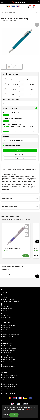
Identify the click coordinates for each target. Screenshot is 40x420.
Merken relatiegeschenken (8, 386)
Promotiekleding (6, 352)
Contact (4, 292)
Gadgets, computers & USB (8, 348)
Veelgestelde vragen (7, 317)
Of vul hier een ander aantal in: (11, 104)
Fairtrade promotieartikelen (8, 393)
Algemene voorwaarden (7, 308)
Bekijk (25, 255)
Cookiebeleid (5, 310)
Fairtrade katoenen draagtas (8, 329)
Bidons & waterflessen (7, 346)
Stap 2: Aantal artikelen (11, 99)
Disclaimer (4, 315)
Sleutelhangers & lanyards (8, 361)
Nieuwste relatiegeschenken (8, 382)
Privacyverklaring (6, 313)
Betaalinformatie (6, 304)
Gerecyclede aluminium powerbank (10, 332)
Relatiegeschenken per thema (9, 384)
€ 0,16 (36, 256)
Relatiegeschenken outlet (8, 377)
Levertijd (4, 297)
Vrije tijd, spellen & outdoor (8, 366)
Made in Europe (6, 388)
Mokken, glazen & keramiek (8, 355)
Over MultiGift (5, 295)
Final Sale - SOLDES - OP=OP (9, 375)
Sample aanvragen (20, 158)
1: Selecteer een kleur (10, 74)
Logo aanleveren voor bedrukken (10, 301)
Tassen (3, 364)
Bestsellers (4, 379)
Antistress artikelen (6, 343)
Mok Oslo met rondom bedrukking (10, 334)
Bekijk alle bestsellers (7, 336)
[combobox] (18, 12)
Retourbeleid (5, 306)
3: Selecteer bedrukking (20, 108)
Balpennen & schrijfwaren (8, 359)
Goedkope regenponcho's (8, 350)
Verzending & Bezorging (8, 299)
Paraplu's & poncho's (7, 357)
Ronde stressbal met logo (8, 325)
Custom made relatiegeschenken (10, 391)
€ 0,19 (5, 256)
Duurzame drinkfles (6, 327)
